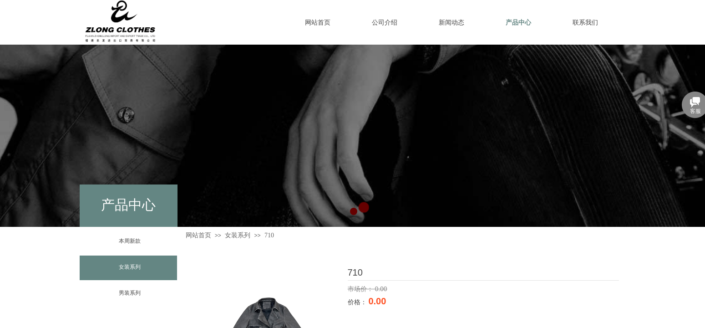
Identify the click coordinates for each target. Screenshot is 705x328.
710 (269, 235)
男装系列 (130, 293)
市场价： (361, 288)
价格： (358, 302)
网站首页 (198, 235)
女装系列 (130, 267)
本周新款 (130, 241)
